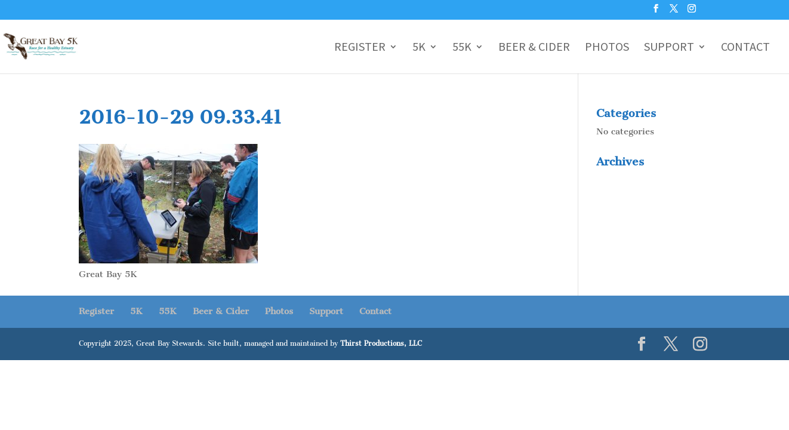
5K (419, 48)
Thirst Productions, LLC (381, 343)
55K (461, 48)
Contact (745, 48)
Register (360, 48)
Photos (607, 48)
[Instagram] (692, 12)
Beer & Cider (534, 48)
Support (669, 48)
